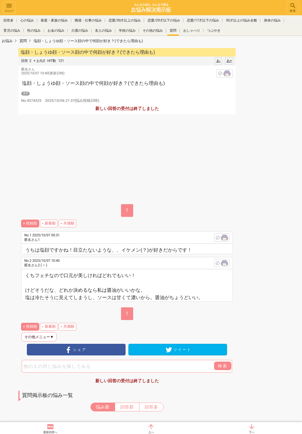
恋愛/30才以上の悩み (125, 20)
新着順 (50, 223)
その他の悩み (153, 31)
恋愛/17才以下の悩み (203, 20)
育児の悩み (11, 31)
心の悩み (27, 20)
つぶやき (214, 31)
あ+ (229, 61)
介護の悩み (79, 31)
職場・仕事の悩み (88, 20)
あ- (218, 61)
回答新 (127, 407)
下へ (251, 432)
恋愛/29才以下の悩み (164, 20)
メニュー (9, 7)
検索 (293, 7)
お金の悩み (56, 31)
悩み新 (102, 407)
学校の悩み (127, 31)
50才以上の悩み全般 (241, 20)
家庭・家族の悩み (54, 20)
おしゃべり (191, 31)
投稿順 (31, 223)
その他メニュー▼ (39, 337)
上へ (151, 432)
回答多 (8, 20)
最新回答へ (50, 432)
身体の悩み (272, 20)
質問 (173, 31)
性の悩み (34, 31)
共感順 (68, 223)
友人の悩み (103, 31)
